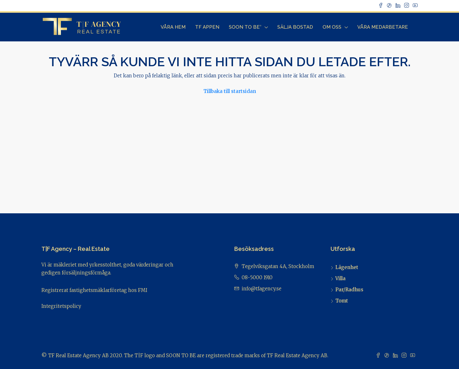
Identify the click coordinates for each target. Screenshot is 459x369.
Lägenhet (346, 267)
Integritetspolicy (61, 306)
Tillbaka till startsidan (229, 91)
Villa (340, 278)
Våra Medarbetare (382, 27)
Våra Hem (173, 27)
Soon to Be (245, 27)
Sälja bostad (295, 27)
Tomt (341, 301)
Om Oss (332, 27)
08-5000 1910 (257, 277)
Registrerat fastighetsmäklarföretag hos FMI (94, 290)
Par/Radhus (349, 290)
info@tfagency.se (261, 289)
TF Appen (207, 27)
